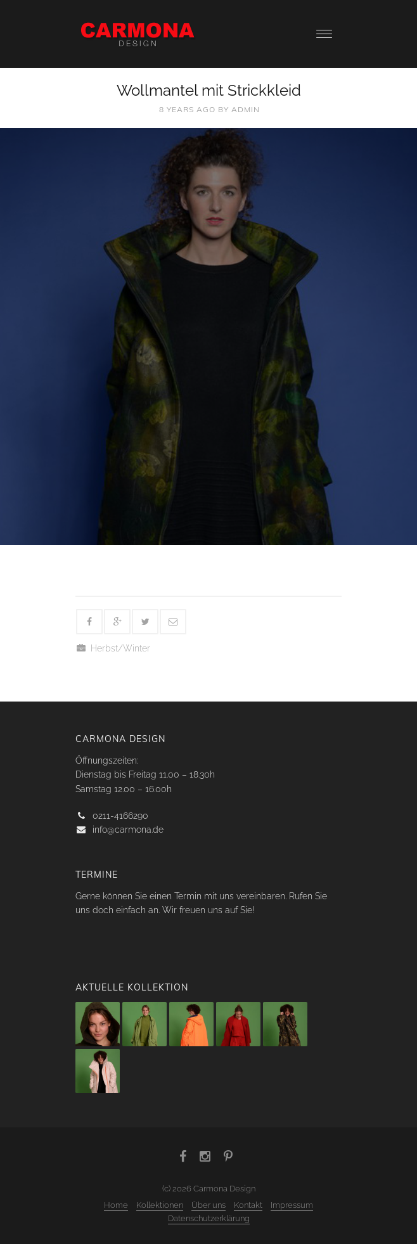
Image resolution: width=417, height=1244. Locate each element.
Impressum (292, 1205)
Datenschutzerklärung (209, 1218)
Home (116, 1205)
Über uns (208, 1205)
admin (245, 109)
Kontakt (248, 1205)
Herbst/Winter (120, 648)
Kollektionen (159, 1205)
